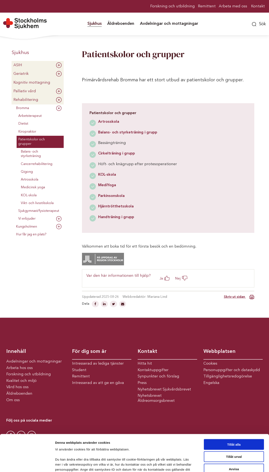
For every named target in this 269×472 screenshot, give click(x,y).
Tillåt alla (234, 411)
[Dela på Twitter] (114, 304)
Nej (178, 278)
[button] (259, 23)
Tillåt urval (234, 424)
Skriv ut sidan (239, 297)
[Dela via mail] (123, 304)
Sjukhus (20, 52)
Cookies (210, 363)
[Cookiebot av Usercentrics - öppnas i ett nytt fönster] (27, 464)
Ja (161, 278)
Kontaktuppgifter (153, 370)
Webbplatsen (219, 351)
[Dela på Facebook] (95, 304)
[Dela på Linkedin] (104, 304)
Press (142, 383)
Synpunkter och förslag (158, 376)
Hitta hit (145, 363)
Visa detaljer (228, 463)
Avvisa (234, 436)
